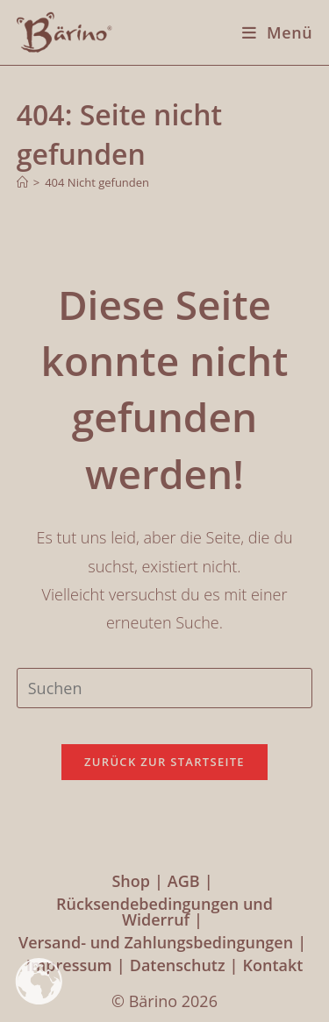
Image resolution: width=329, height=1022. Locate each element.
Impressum (69, 965)
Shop (130, 880)
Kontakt (272, 965)
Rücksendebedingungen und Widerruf (164, 911)
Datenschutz (177, 965)
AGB (184, 880)
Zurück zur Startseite (164, 762)
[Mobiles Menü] (270, 32)
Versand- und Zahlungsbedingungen (155, 942)
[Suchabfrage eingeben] (165, 688)
